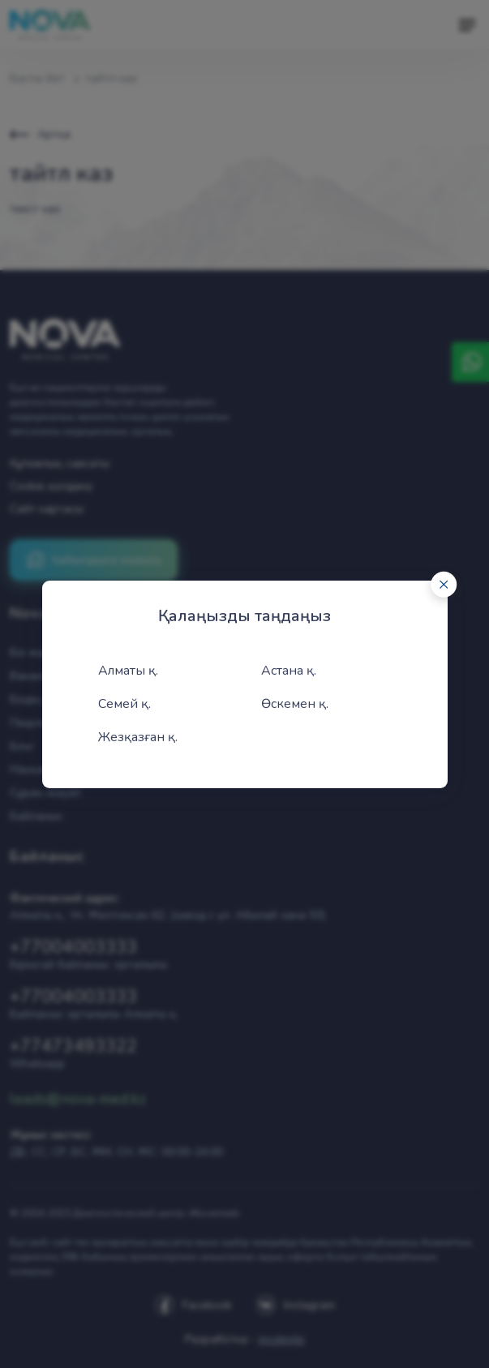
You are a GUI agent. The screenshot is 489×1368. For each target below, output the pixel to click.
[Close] (444, 584)
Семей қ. (124, 704)
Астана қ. (288, 671)
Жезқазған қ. (138, 737)
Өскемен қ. (294, 704)
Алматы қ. (128, 671)
